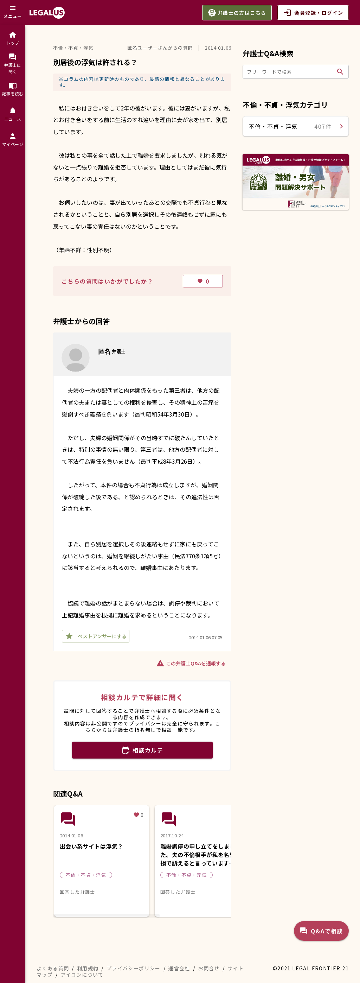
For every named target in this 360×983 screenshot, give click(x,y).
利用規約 (88, 968)
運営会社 (179, 968)
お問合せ (209, 968)
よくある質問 (53, 968)
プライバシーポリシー (134, 968)
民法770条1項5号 (196, 556)
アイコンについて (82, 974)
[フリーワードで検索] (290, 72)
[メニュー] (12, 12)
